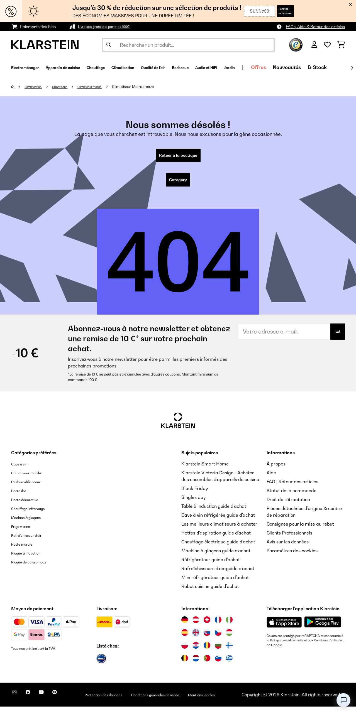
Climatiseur (69, 86)
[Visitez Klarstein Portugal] (207, 662)
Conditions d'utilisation (284, 649)
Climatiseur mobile (105, 86)
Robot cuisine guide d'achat (210, 591)
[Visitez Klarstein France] (218, 624)
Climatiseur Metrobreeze (152, 86)
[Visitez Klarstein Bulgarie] (218, 649)
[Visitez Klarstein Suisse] (207, 624)
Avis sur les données (288, 546)
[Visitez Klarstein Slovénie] (218, 662)
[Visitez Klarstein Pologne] (184, 649)
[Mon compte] (314, 45)
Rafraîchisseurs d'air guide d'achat (217, 573)
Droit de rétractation (288, 504)
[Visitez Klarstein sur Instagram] (16, 700)
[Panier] (341, 45)
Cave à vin (22, 468)
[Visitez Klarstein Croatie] (195, 649)
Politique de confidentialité (290, 645)
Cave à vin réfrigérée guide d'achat (218, 519)
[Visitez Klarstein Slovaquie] (207, 637)
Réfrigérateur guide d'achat (210, 564)
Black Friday (194, 493)
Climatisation (37, 86)
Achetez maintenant (277, 11)
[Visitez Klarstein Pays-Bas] (195, 662)
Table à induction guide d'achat (213, 510)
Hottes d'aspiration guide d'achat (216, 537)
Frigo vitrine (23, 530)
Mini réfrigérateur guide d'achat (215, 582)
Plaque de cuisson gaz (34, 566)
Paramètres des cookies (292, 555)
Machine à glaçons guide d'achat (215, 555)
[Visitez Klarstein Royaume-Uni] (195, 637)
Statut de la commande (291, 495)
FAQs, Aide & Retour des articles (315, 26)
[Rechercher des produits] (188, 45)
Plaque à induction (30, 557)
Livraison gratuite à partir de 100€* (110, 26)
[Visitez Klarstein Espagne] (184, 637)
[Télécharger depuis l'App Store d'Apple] (284, 626)
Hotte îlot (20, 495)
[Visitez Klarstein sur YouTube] (52, 700)
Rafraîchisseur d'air (31, 539)
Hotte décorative (29, 504)
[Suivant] (352, 67)
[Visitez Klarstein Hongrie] (229, 637)
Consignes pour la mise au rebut (300, 528)
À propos (276, 468)
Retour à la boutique (178, 156)
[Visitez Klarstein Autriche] (195, 624)
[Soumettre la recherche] (108, 44)
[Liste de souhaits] (327, 45)
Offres (328, 67)
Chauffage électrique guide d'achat (218, 546)
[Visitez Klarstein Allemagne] (184, 624)
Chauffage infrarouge (34, 513)
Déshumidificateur (30, 486)
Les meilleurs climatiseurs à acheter (219, 528)
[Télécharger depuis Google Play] (322, 626)
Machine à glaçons (31, 521)
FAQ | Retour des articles (292, 486)
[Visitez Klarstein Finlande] (229, 649)
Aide (271, 477)
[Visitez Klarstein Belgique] (184, 662)
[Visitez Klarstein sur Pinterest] (70, 700)
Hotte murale (25, 548)
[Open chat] (343, 700)
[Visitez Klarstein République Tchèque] (218, 637)
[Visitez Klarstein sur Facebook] (34, 700)
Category (178, 183)
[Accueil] (18, 86)
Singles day (193, 501)
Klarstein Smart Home (205, 468)
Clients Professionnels (289, 537)
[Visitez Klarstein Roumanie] (207, 649)
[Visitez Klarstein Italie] (229, 624)
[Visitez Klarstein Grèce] (229, 663)
